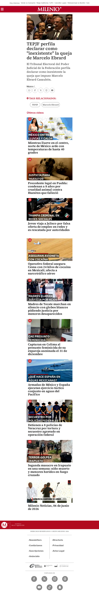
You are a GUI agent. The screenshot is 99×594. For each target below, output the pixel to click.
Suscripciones (36, 551)
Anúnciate (34, 556)
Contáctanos (35, 545)
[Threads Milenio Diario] (65, 579)
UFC (51, 3)
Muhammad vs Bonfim (76, 3)
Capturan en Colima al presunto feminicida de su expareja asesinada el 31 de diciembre (47, 349)
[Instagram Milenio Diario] (55, 579)
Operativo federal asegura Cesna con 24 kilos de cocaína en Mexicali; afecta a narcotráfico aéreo (49, 268)
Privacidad (58, 545)
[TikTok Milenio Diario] (49, 587)
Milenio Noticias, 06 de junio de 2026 (48, 507)
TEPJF (35, 104)
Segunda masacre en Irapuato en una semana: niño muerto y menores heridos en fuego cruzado (49, 470)
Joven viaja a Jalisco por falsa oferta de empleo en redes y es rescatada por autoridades (49, 226)
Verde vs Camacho (28, 3)
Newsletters (35, 540)
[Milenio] (49, 9)
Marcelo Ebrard (51, 104)
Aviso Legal (58, 551)
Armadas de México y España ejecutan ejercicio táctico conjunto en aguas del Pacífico (49, 389)
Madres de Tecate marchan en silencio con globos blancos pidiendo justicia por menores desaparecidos (49, 309)
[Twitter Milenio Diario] (44, 579)
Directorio (58, 540)
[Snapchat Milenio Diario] (60, 587)
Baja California (42, 3)
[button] (2, 10)
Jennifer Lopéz (60, 3)
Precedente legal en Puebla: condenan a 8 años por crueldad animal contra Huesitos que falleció (48, 188)
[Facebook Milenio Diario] (34, 579)
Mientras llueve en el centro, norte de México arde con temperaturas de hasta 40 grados (48, 148)
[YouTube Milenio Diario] (39, 587)
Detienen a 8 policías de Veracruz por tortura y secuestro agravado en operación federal (45, 430)
